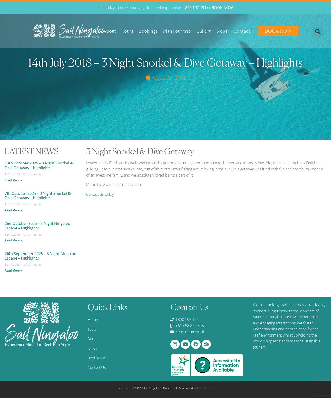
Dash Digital (204, 389)
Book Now (278, 31)
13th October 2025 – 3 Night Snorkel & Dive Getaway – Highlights (39, 165)
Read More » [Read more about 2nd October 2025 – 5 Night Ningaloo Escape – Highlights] (13, 240)
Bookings (148, 31)
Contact (242, 31)
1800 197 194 (194, 7)
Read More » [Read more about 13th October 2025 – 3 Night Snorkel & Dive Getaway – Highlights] (13, 180)
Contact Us (97, 367)
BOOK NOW (222, 7)
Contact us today (100, 194)
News (222, 31)
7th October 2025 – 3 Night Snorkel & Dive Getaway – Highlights (38, 195)
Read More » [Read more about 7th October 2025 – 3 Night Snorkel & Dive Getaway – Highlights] (13, 210)
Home (93, 319)
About (110, 31)
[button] (318, 32)
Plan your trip (177, 31)
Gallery (203, 31)
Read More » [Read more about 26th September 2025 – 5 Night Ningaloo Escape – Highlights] (13, 270)
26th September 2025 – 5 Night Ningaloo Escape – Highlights (40, 256)
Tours (128, 31)
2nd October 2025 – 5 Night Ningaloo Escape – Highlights (37, 225)
